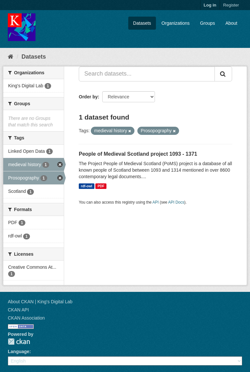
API (155, 202)
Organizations (175, 23)
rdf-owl (86, 186)
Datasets (142, 23)
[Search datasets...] (147, 73)
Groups (207, 23)
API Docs (176, 202)
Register (231, 5)
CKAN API (18, 309)
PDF (101, 186)
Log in (210, 5)
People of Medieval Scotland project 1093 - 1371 (138, 154)
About (231, 23)
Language (18, 351)
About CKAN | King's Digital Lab (40, 301)
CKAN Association (26, 318)
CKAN (19, 341)
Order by (88, 96)
